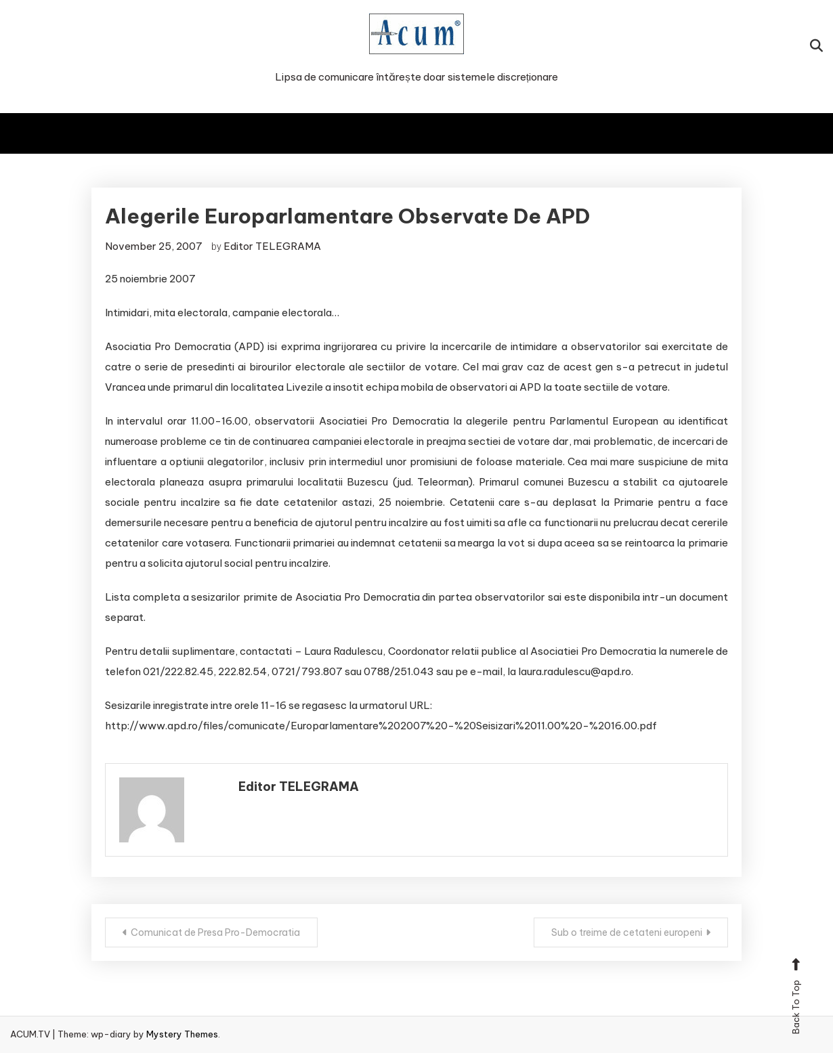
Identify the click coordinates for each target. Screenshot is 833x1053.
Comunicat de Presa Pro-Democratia (215, 932)
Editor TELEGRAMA (272, 246)
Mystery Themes (182, 1034)
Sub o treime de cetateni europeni (626, 932)
